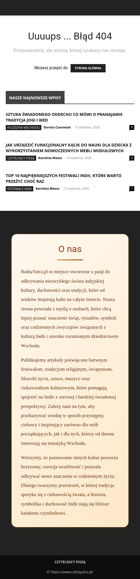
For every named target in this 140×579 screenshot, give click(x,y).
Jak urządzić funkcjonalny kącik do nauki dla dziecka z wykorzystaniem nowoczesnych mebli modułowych (69, 147)
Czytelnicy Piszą (20, 158)
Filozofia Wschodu (23, 127)
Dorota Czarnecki (57, 127)
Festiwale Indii (19, 189)
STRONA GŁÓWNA (88, 68)
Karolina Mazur (50, 158)
